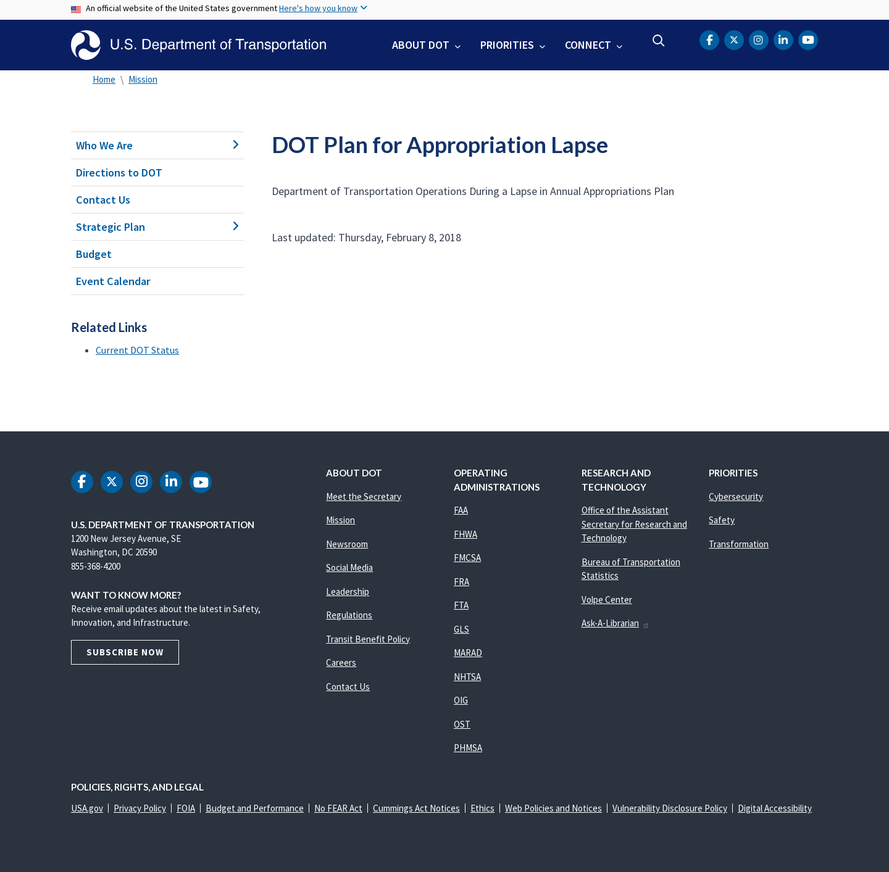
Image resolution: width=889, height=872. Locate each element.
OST (462, 724)
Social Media (349, 567)
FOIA (186, 808)
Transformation (739, 544)
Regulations (349, 615)
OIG (461, 700)
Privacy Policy (140, 808)
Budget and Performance (255, 808)
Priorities (507, 45)
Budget (94, 254)
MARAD (468, 652)
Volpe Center (607, 599)
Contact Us (103, 200)
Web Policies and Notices (553, 808)
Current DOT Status (137, 350)
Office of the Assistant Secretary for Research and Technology (634, 524)
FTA (461, 605)
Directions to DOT (119, 172)
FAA (461, 510)
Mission (142, 79)
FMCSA (467, 557)
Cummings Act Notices (416, 808)
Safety (722, 520)
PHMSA (468, 748)
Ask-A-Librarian (616, 623)
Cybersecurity (736, 496)
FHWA (465, 534)
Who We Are (157, 145)
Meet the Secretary (363, 496)
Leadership (347, 591)
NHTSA (467, 677)
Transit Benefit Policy (368, 639)
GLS (461, 629)
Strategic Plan (157, 227)
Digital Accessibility (775, 808)
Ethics (482, 808)
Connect (588, 45)
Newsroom (347, 544)
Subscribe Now (125, 652)
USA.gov (87, 808)
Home (104, 79)
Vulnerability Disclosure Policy (669, 808)
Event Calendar (113, 281)
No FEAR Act (338, 808)
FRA (461, 582)
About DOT (420, 45)
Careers (341, 662)
